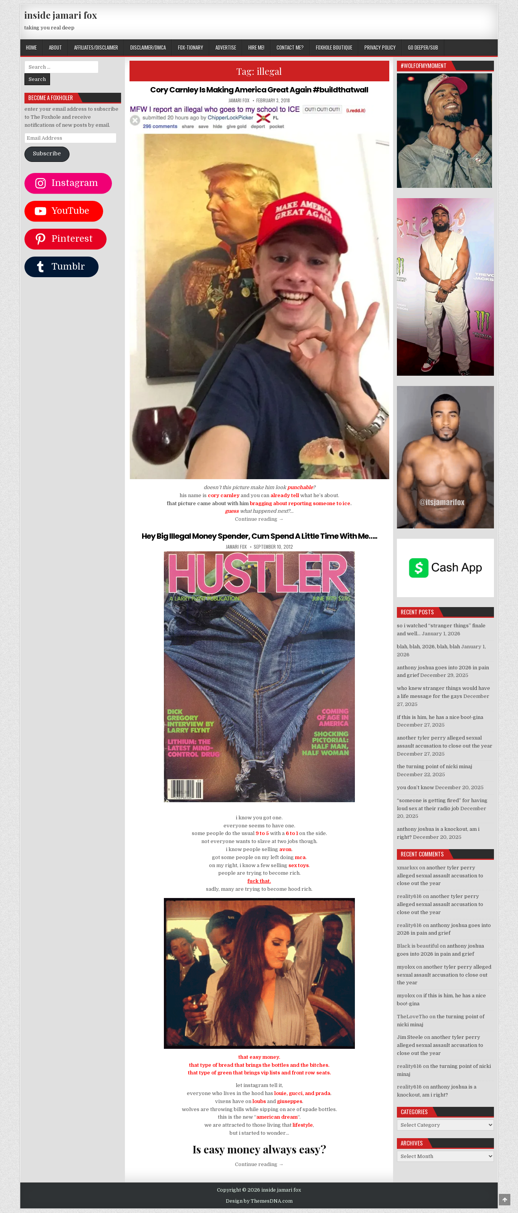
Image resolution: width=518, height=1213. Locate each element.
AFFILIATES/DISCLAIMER (96, 47)
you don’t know (415, 787)
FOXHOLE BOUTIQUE (334, 47)
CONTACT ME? (290, 47)
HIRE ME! (256, 47)
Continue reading (259, 519)
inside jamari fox (60, 15)
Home (31, 47)
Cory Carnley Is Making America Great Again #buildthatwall (259, 89)
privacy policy (380, 47)
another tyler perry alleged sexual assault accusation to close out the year (440, 876)
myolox (406, 967)
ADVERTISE (225, 47)
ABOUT (55, 47)
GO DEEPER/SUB (423, 47)
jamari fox (238, 100)
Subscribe (47, 153)
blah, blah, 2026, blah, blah (428, 646)
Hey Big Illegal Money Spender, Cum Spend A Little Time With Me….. (259, 536)
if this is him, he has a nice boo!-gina (440, 717)
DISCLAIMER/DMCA (148, 47)
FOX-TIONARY (190, 47)
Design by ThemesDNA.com (259, 1201)
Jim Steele (410, 1037)
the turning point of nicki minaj (434, 766)
